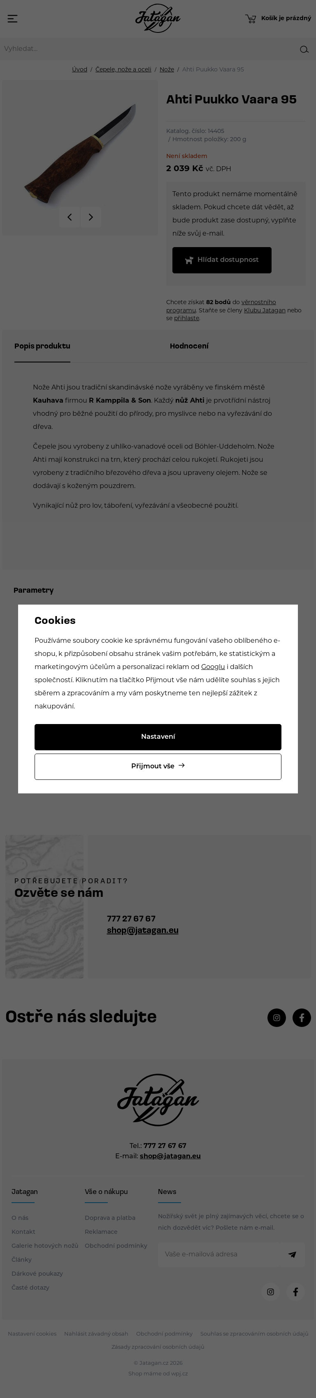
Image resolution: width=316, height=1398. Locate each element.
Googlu (213, 667)
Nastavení (158, 737)
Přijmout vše (152, 766)
